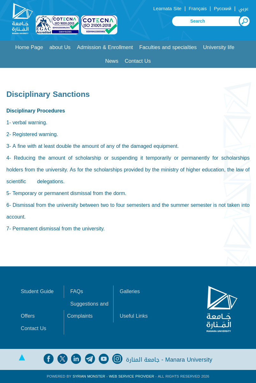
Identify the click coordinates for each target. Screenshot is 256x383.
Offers (27, 316)
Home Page (29, 47)
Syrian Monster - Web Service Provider (113, 376)
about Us (59, 47)
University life (218, 47)
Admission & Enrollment (105, 47)
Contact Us (138, 61)
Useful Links (134, 316)
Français (198, 8)
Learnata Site (167, 8)
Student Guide (37, 291)
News (111, 61)
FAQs (76, 291)
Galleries (130, 291)
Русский (222, 8)
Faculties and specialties (168, 47)
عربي (243, 8)
